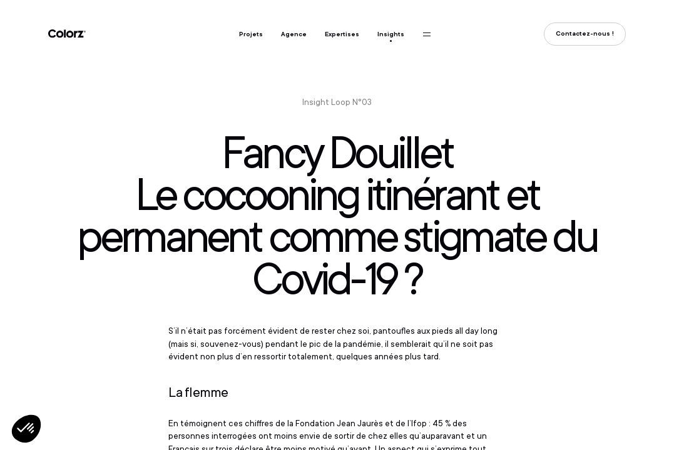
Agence (294, 34)
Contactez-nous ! (585, 33)
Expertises (342, 34)
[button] (26, 429)
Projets (251, 34)
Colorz (67, 33)
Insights (390, 34)
